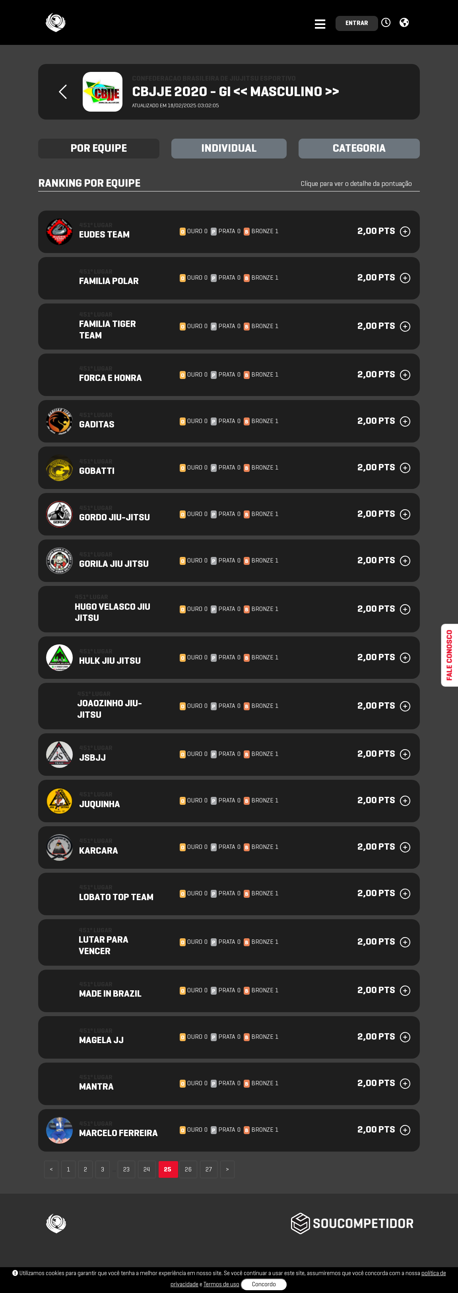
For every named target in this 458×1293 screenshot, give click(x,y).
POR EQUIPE (98, 149)
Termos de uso (221, 1284)
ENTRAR (356, 23)
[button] (387, 23)
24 (147, 1170)
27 (209, 1170)
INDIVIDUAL (229, 149)
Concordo (264, 1284)
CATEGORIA (359, 149)
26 (188, 1170)
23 (126, 1170)
